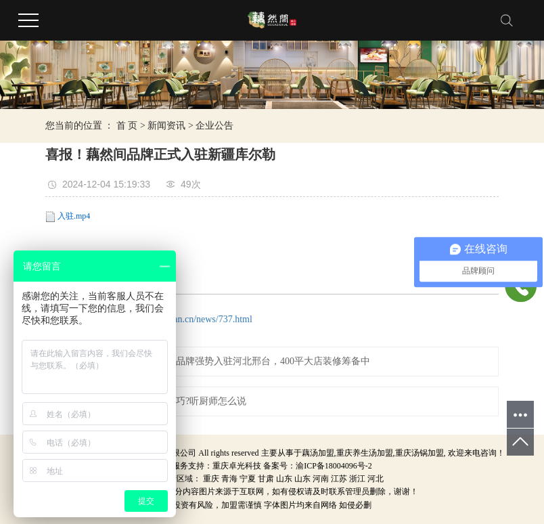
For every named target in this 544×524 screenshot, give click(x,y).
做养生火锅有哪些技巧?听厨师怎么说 (168, 401)
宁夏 (248, 478)
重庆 (211, 478)
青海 (229, 478)
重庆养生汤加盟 (364, 453)
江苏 (339, 478)
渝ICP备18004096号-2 (334, 466)
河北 (375, 478)
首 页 (127, 126)
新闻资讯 (166, 126)
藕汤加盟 (318, 453)
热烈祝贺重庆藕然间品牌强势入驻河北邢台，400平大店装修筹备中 (230, 361)
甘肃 (266, 478)
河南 (321, 478)
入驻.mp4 (74, 216)
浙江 (357, 478)
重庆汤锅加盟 (419, 453)
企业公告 (214, 126)
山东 (284, 478)
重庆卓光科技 (236, 466)
